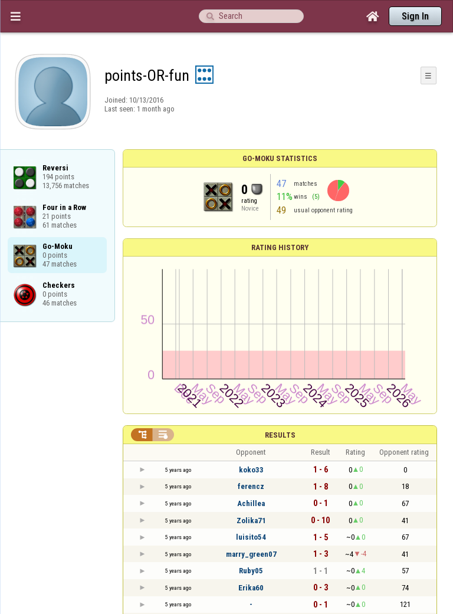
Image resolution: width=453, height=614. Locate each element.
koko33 (251, 469)
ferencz (251, 486)
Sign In (415, 16)
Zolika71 (251, 520)
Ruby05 (251, 570)
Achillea (251, 503)
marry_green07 (251, 554)
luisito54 (251, 537)
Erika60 (251, 587)
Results (280, 435)
